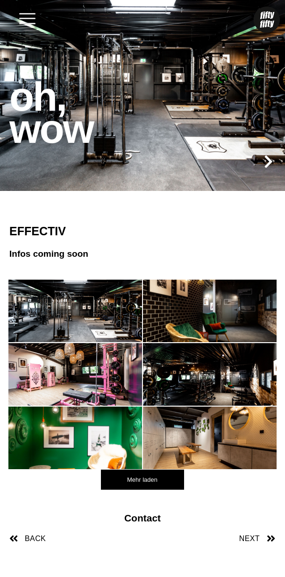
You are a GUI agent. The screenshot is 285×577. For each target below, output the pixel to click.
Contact (142, 518)
